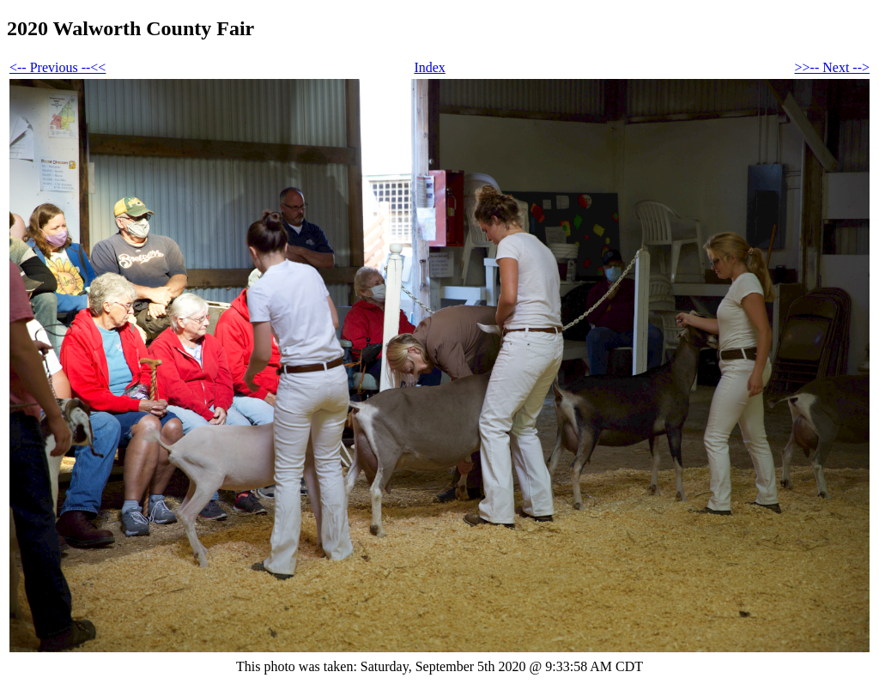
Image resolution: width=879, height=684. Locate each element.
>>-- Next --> (832, 67)
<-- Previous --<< (57, 67)
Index (429, 67)
